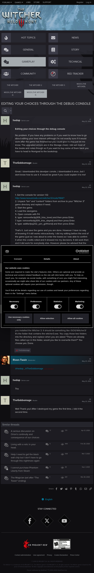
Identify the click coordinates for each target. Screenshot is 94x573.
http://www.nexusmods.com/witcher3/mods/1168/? (40, 198)
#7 (85, 380)
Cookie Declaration (61, 555)
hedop (17, 120)
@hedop (20, 368)
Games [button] (18, 2)
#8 (85, 400)
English (47, 499)
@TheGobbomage (35, 368)
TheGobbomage (22, 162)
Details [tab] (47, 259)
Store (37, 2)
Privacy (49, 555)
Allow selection (47, 318)
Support (47, 2)
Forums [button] (6, 2)
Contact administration (23, 555)
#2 (85, 163)
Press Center (74, 555)
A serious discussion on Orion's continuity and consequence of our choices (26, 434)
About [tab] (76, 259)
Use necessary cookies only (18, 318)
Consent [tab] (18, 259)
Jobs (28, 2)
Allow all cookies (75, 318)
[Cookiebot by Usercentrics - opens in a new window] (77, 251)
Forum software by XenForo (47, 570)
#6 (85, 360)
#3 (85, 186)
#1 (85, 120)
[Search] (5, 110)
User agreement (39, 555)
